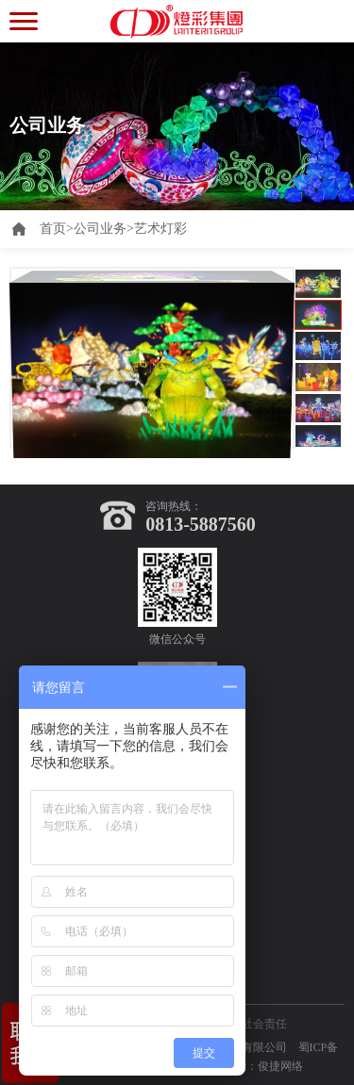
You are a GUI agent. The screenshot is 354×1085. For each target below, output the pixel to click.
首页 (57, 229)
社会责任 (264, 1023)
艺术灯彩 (160, 229)
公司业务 (100, 229)
